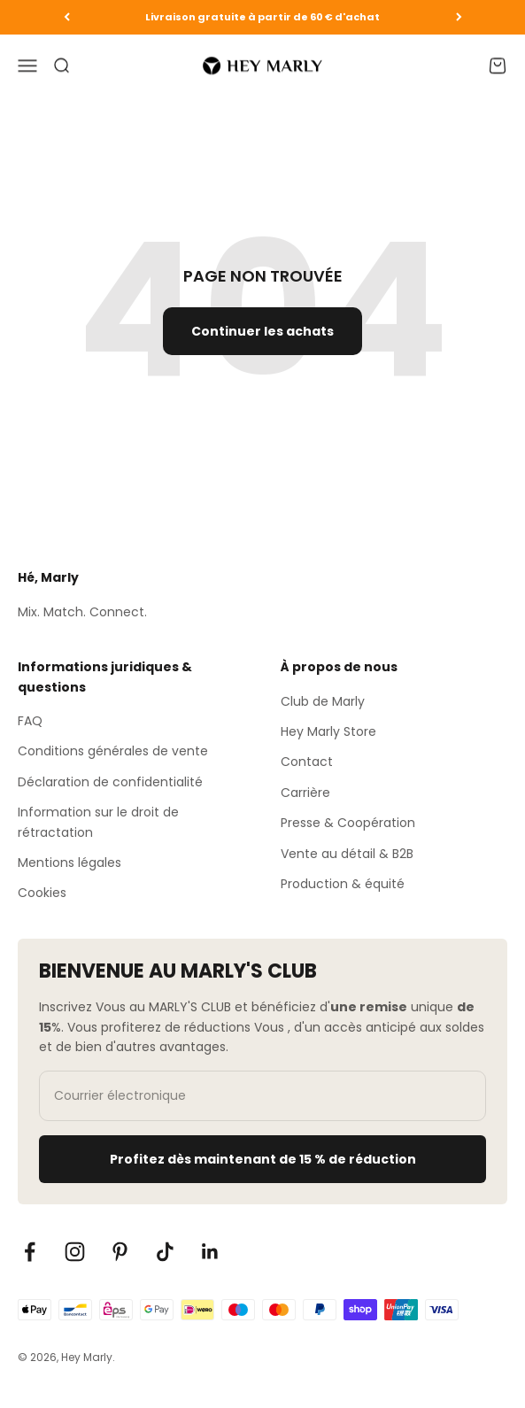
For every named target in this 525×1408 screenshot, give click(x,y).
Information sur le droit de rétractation (98, 821)
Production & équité (343, 884)
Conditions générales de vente (113, 751)
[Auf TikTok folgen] (165, 1252)
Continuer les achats (262, 331)
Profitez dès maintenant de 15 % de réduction (263, 1159)
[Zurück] (67, 17)
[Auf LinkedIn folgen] (210, 1252)
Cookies (42, 892)
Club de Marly (323, 701)
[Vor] (459, 17)
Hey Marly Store (328, 731)
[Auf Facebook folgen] (30, 1252)
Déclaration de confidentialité (110, 782)
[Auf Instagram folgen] (75, 1252)
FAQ (30, 721)
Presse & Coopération (348, 823)
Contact (307, 761)
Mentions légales (69, 862)
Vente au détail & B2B (347, 854)
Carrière (305, 792)
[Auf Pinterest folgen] (120, 1252)
